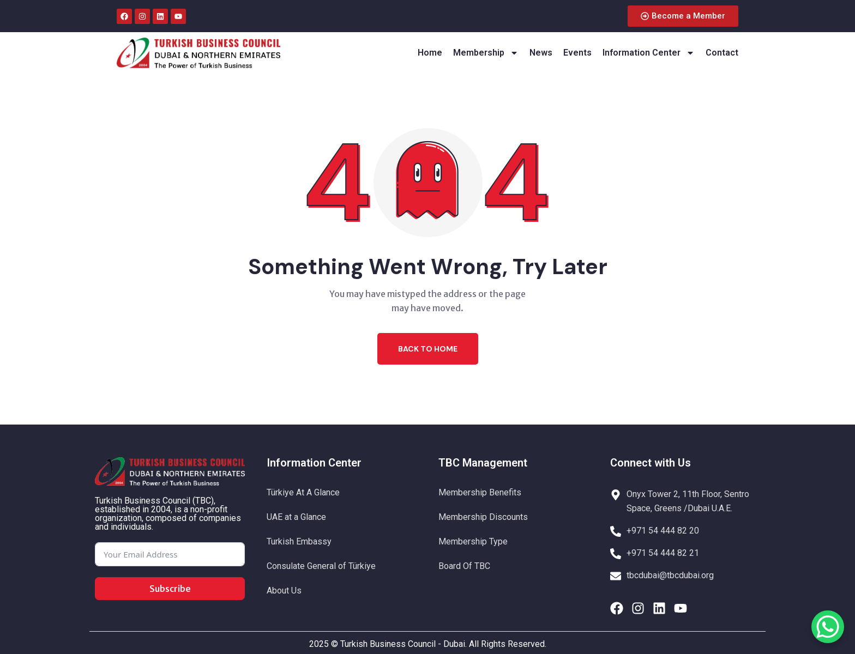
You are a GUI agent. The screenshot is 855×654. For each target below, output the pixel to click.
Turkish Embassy (299, 541)
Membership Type (473, 541)
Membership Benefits (479, 492)
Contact (722, 52)
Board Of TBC (464, 566)
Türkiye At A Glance (303, 492)
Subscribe (170, 588)
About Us (284, 590)
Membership (486, 53)
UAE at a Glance (296, 517)
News (540, 52)
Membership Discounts (483, 517)
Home (430, 52)
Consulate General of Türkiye (321, 566)
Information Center (649, 53)
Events (577, 52)
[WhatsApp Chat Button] (827, 626)
